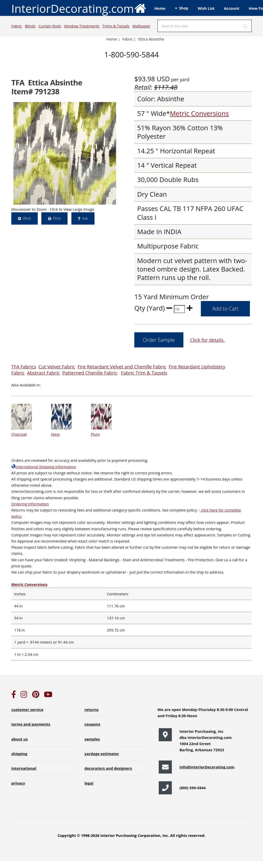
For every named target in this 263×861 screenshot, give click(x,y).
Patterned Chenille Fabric (89, 372)
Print (57, 218)
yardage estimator (101, 753)
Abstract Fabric (43, 372)
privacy (18, 783)
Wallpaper (141, 25)
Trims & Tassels (116, 25)
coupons (92, 724)
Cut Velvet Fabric (57, 366)
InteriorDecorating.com (79, 8)
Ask (85, 218)
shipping (19, 753)
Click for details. (207, 340)
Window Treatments (81, 25)
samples (92, 739)
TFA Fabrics (23, 366)
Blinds (30, 25)
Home (159, 8)
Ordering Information (30, 503)
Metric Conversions (199, 113)
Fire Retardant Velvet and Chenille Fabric (122, 366)
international (23, 768)
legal (88, 783)
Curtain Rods (50, 25)
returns (91, 709)
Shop (183, 8)
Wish (27, 218)
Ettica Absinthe (151, 39)
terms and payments (30, 724)
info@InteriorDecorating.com (207, 766)
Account (231, 8)
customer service (27, 709)
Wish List (206, 8)
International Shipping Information (43, 466)
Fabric (16, 25)
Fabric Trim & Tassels (144, 372)
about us (19, 739)
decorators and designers (108, 768)
